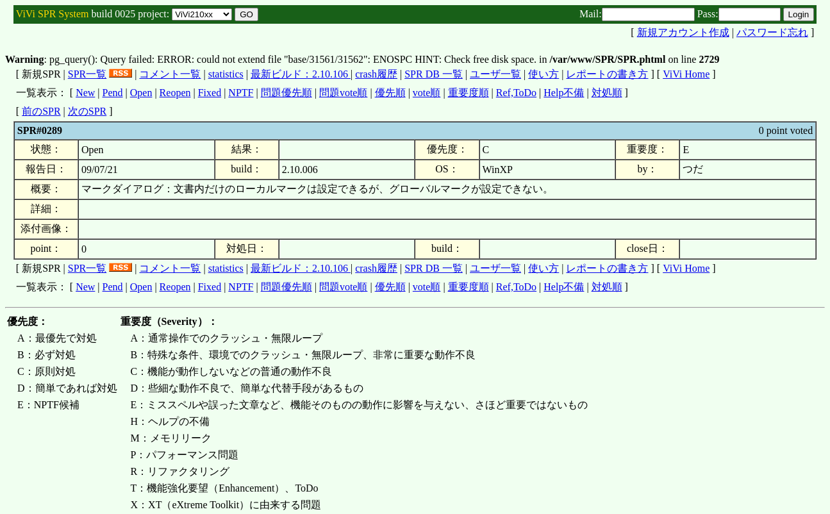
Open (141, 92)
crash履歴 (376, 74)
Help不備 (564, 92)
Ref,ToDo (516, 92)
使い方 (543, 74)
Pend (113, 92)
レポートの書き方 (607, 74)
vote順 (427, 92)
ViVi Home (686, 74)
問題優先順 (286, 92)
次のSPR (87, 111)
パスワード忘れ (772, 32)
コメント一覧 (170, 74)
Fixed (209, 92)
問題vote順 (343, 92)
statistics (226, 74)
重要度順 (468, 92)
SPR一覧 (87, 74)
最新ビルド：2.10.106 (301, 74)
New (85, 92)
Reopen (175, 92)
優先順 (390, 92)
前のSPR (41, 111)
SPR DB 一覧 (433, 74)
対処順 (607, 92)
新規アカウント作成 (683, 32)
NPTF (240, 92)
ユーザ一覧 (495, 74)
